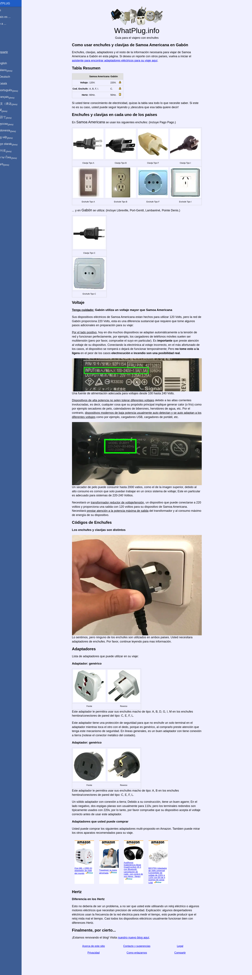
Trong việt (11, 137)
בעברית (9, 164)
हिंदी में (8, 110)
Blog (5, 35)
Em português (14, 90)
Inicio (5, 10)
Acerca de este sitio (97, 946)
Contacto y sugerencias (140, 946)
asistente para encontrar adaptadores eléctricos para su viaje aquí (118, 60)
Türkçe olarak (13, 144)
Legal (184, 946)
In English (8, 63)
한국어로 (10, 150)
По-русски (11, 124)
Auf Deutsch (10, 76)
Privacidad (97, 952)
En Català (8, 83)
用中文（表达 (13, 104)
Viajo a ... (8, 23)
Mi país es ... (10, 16)
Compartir (184, 952)
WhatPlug (10, 3)
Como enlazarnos (140, 952)
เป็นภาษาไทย (13, 157)
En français (12, 97)
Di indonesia (13, 130)
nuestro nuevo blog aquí (137, 937)
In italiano (11, 70)
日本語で (10, 117)
